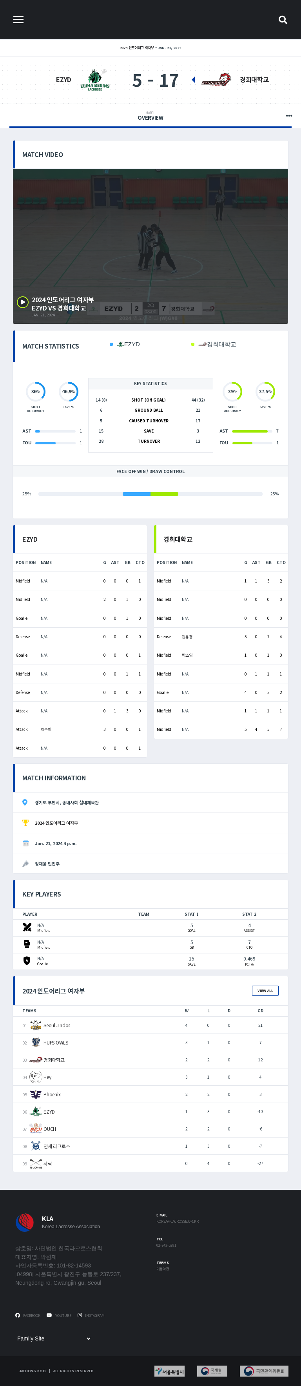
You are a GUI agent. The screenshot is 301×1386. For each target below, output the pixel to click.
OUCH (50, 1128)
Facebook (27, 1315)
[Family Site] (53, 1338)
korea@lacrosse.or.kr (177, 1222)
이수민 (46, 729)
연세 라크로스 (57, 1146)
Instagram (91, 1315)
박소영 (187, 655)
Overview (150, 116)
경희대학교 (254, 79)
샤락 (48, 1163)
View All (265, 990)
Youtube (59, 1315)
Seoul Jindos (57, 1025)
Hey (47, 1077)
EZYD (63, 79)
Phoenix (52, 1094)
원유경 (187, 636)
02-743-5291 (166, 1246)
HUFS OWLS (56, 1042)
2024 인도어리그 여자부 (137, 47)
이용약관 (162, 1269)
